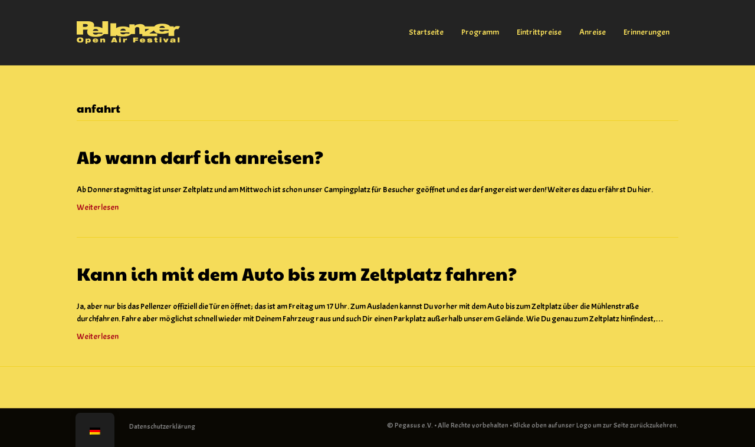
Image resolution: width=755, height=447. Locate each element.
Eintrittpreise (539, 32)
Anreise (592, 32)
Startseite (426, 32)
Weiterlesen (98, 207)
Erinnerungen (646, 32)
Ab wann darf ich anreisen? (200, 156)
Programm (480, 32)
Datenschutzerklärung (162, 426)
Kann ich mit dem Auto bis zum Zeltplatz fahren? (297, 273)
